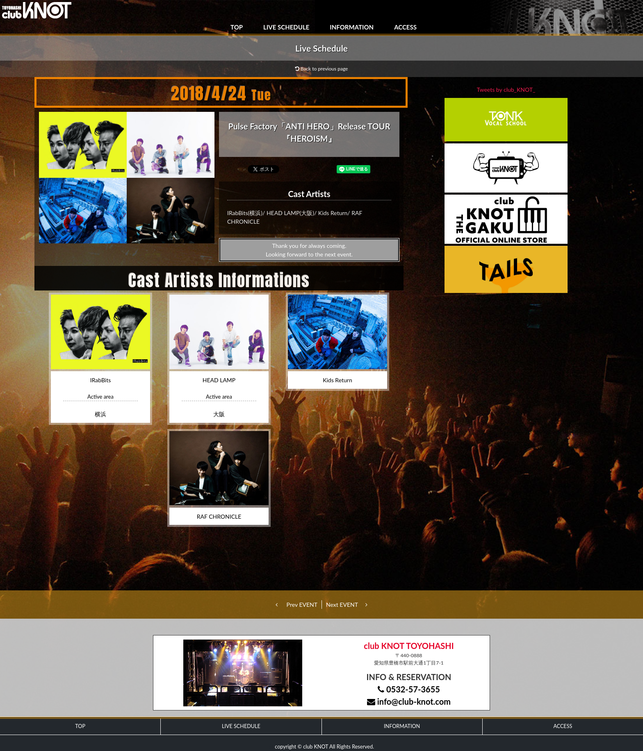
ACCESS (405, 27)
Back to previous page (321, 69)
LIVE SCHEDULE (286, 27)
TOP (236, 27)
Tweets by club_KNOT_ (506, 89)
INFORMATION (352, 27)
